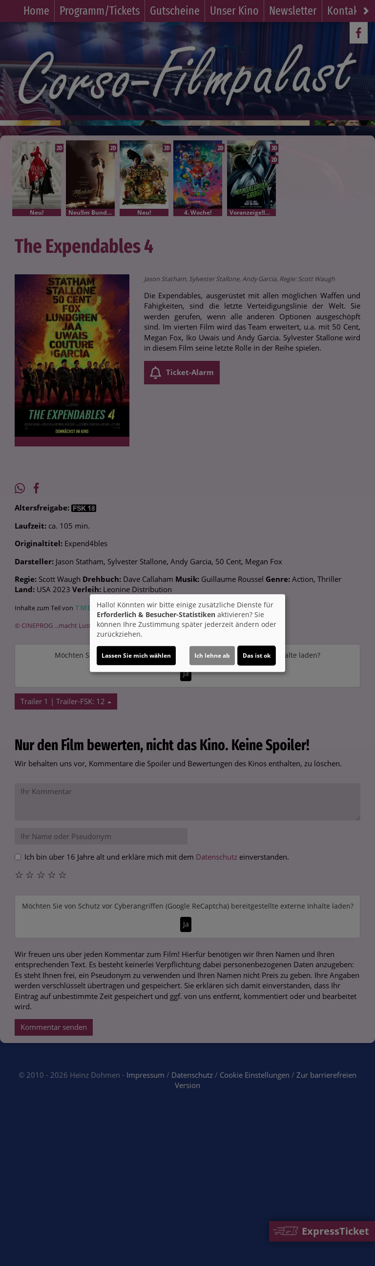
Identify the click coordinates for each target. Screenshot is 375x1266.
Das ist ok (257, 655)
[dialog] (187, 633)
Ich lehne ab (212, 655)
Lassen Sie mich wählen (136, 655)
